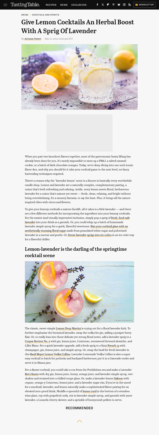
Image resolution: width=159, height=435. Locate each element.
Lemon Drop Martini (68, 328)
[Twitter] (102, 5)
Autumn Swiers (32, 38)
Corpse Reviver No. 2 (37, 341)
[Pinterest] (113, 5)
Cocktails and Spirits (45, 15)
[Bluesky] (118, 5)
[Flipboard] (108, 5)
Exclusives (79, 4)
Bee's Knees (32, 374)
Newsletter (144, 4)
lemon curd (90, 391)
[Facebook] (97, 5)
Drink (24, 15)
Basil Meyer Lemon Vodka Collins (50, 354)
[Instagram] (124, 5)
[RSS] (129, 5)
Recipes (51, 4)
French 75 (113, 345)
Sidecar (118, 378)
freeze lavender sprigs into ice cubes (90, 235)
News (64, 4)
